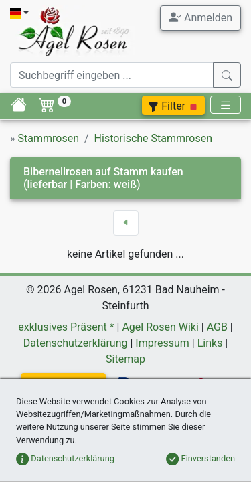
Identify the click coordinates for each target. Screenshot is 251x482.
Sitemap (125, 359)
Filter (173, 106)
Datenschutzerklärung (75, 343)
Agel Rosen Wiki (160, 327)
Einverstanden (200, 458)
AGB (217, 327)
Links (210, 343)
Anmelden (200, 17)
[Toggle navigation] (225, 105)
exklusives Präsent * (66, 327)
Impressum (162, 343)
